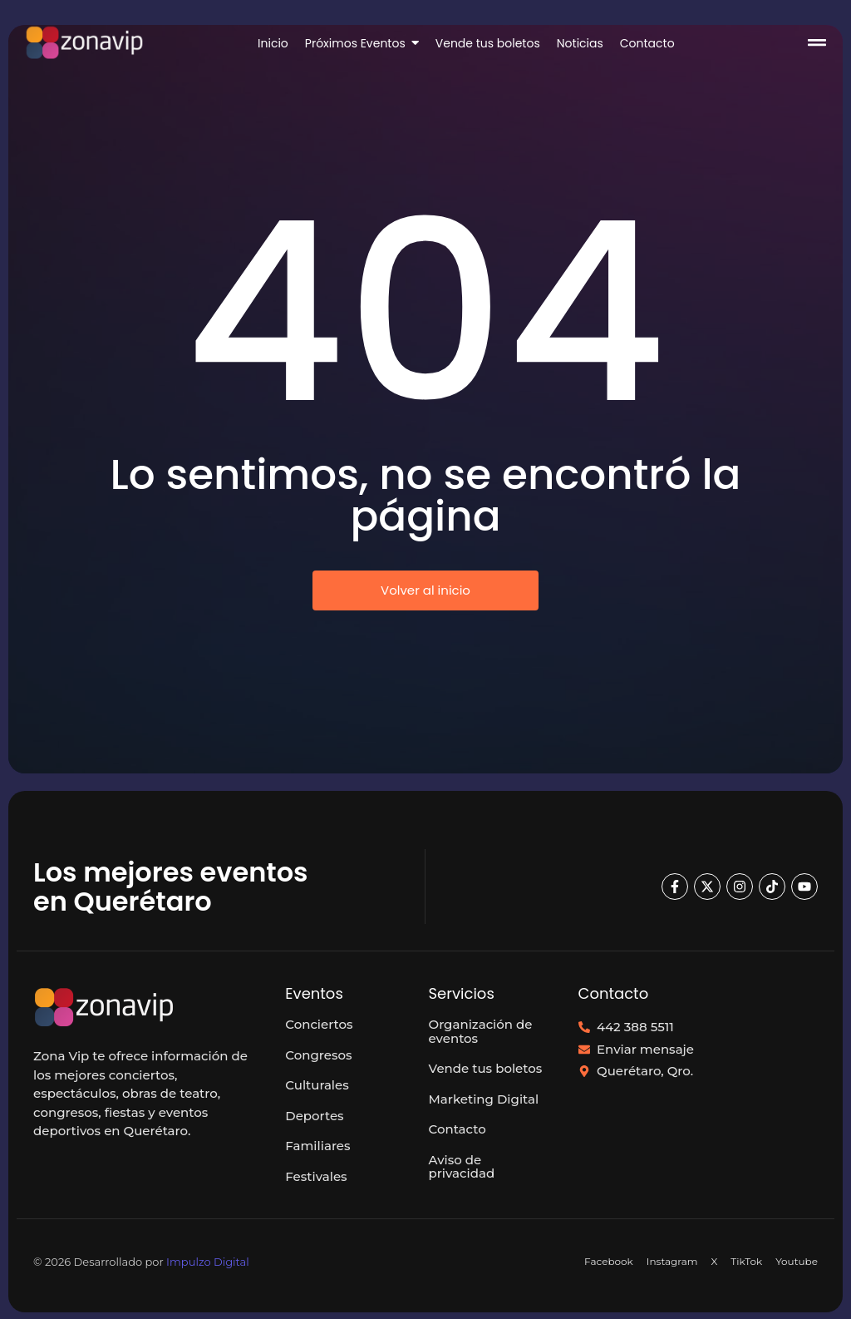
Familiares (317, 1146)
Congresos (318, 1055)
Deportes (314, 1116)
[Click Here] (817, 45)
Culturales (316, 1085)
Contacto (457, 1129)
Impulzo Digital (207, 1261)
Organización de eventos (481, 1031)
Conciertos (318, 1024)
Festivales (316, 1176)
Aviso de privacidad (462, 1167)
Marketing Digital (484, 1099)
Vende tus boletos (486, 1068)
